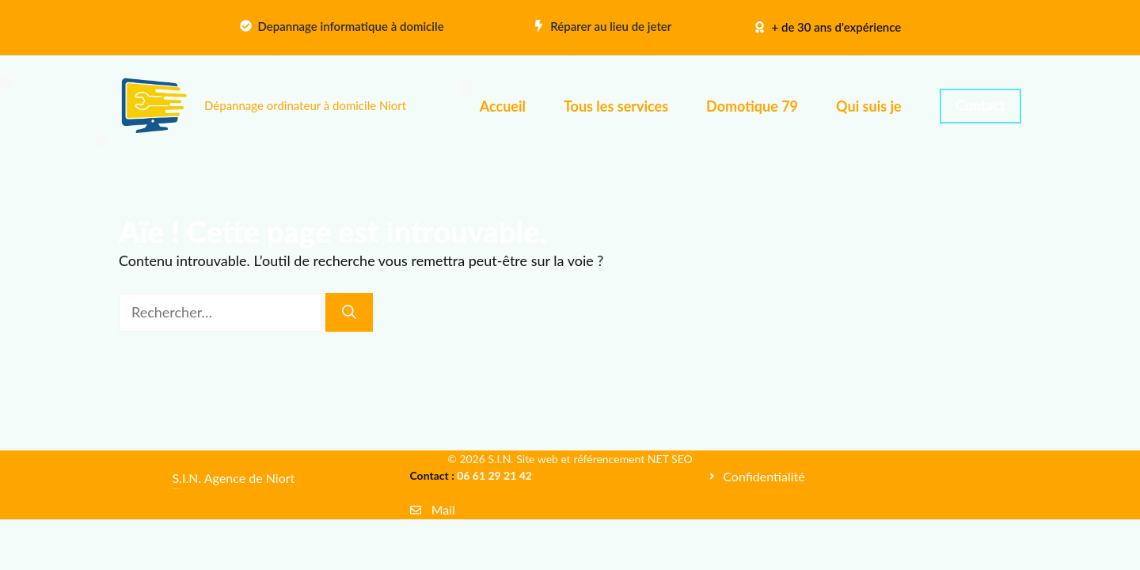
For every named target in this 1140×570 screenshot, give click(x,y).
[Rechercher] (349, 312)
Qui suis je (869, 106)
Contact (980, 105)
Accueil (503, 106)
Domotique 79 (752, 106)
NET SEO (670, 459)
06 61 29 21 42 (494, 475)
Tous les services (616, 106)
